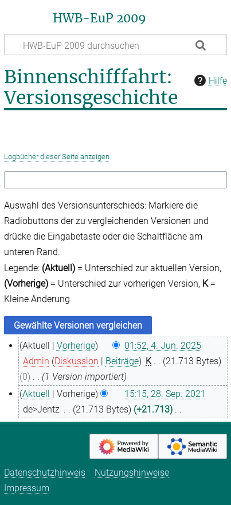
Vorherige (76, 345)
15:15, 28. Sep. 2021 (165, 393)
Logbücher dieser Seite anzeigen (56, 156)
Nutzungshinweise (132, 472)
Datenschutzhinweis (44, 472)
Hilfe (209, 80)
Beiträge (122, 361)
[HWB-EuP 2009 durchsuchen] (115, 45)
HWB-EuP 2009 (99, 18)
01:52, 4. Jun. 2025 (162, 345)
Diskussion (76, 361)
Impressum (26, 488)
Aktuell (36, 393)
